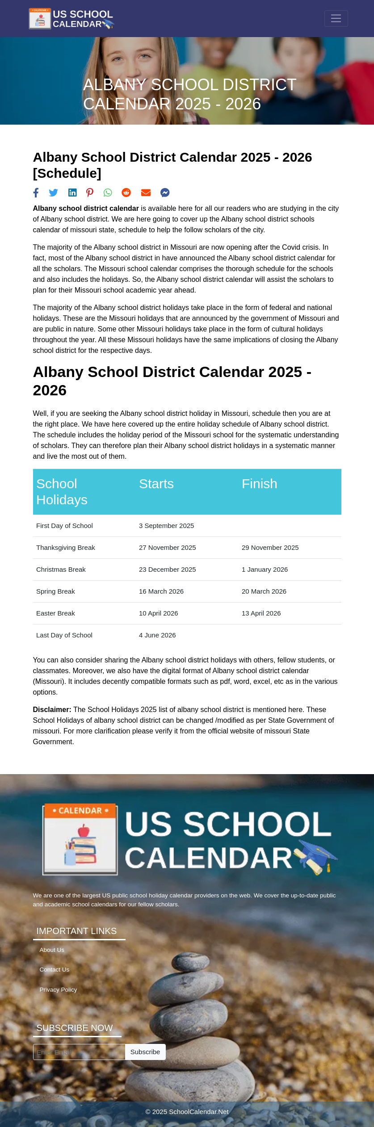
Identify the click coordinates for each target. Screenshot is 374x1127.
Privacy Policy (58, 989)
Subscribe (145, 1052)
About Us (52, 950)
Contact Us (55, 969)
